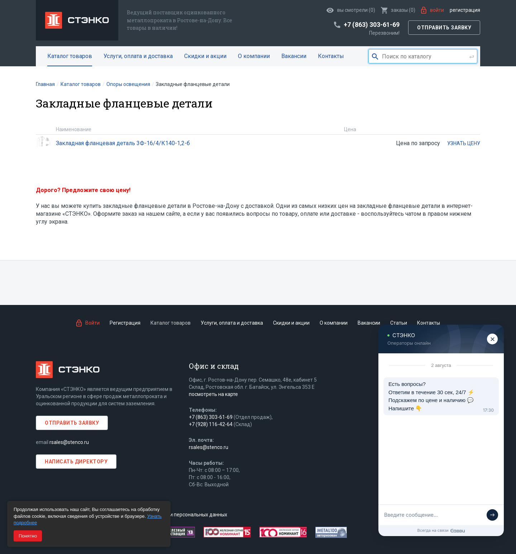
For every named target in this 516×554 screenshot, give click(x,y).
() (398, 10)
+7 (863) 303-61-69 (211, 417)
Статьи (398, 323)
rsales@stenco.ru (69, 442)
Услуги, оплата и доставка (138, 56)
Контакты (331, 56)
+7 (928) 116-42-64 (211, 424)
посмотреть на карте (213, 394)
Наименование (73, 129)
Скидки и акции (205, 56)
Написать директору (76, 461)
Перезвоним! (384, 33)
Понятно (28, 536)
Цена (350, 129)
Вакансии (293, 56)
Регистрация (465, 10)
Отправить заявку (444, 27)
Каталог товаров (69, 56)
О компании (254, 56)
